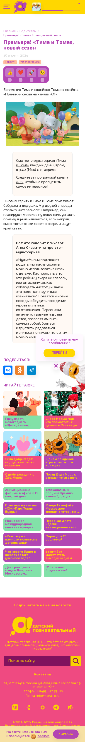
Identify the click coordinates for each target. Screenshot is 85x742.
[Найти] (75, 661)
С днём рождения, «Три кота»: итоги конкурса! (60, 462)
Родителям (27, 31)
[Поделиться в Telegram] (31, 370)
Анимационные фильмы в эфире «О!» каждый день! (21, 493)
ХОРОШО (65, 734)
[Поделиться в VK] (7, 370)
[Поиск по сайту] (37, 661)
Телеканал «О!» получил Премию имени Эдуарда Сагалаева (59, 493)
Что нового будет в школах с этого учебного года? (20, 555)
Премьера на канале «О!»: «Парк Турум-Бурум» (20, 508)
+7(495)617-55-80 (50, 691)
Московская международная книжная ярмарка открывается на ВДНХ (19, 524)
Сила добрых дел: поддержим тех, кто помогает (20, 462)
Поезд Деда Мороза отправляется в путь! (62, 476)
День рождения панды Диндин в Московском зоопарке (18, 570)
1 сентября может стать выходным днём (59, 555)
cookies (43, 736)
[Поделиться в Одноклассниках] (19, 370)
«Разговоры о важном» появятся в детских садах (21, 539)
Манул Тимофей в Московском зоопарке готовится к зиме (62, 508)
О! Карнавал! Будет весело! (56, 569)
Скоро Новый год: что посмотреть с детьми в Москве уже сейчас (62, 422)
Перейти (59, 352)
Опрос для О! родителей (56, 538)
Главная (9, 31)
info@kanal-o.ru (48, 696)
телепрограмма (30, 62)
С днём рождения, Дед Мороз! (19, 476)
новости (10, 62)
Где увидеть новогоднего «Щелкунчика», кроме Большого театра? (18, 422)
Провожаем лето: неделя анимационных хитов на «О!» (63, 524)
